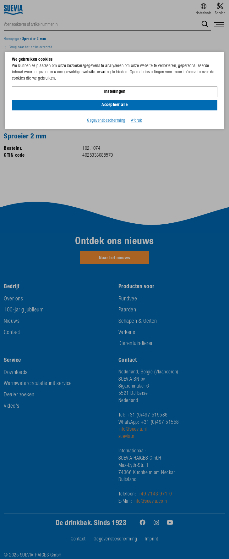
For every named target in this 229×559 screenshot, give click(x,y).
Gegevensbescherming (106, 121)
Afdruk (136, 121)
